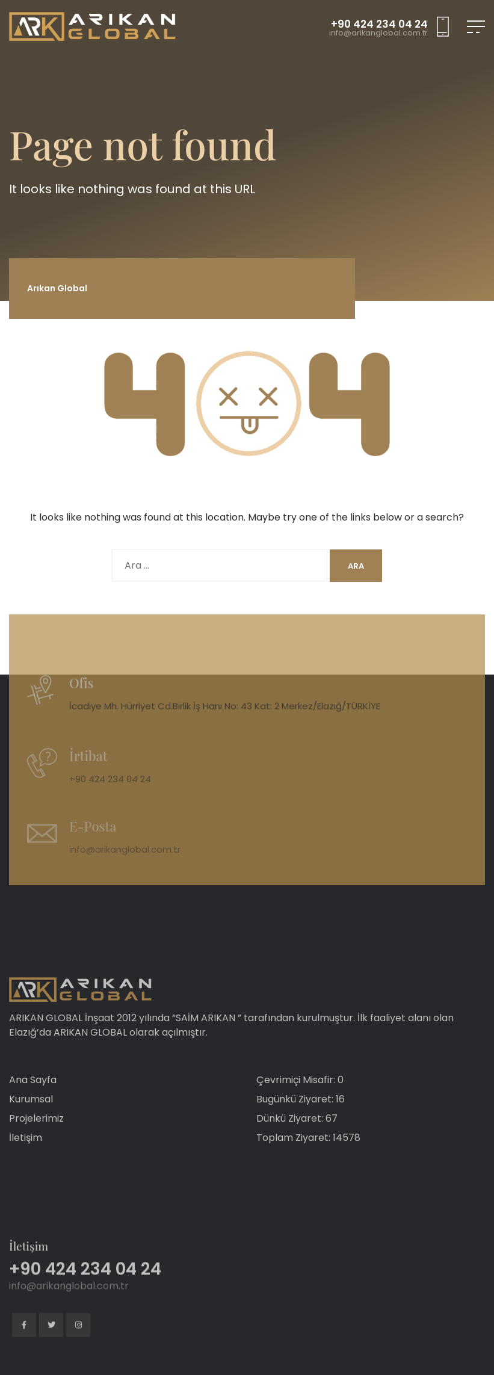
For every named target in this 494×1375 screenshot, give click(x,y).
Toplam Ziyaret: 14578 (308, 1161)
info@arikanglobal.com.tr (378, 33)
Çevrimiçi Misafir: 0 (300, 1103)
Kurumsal (31, 1122)
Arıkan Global (57, 288)
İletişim (25, 1161)
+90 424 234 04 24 (379, 24)
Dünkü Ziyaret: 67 (297, 1142)
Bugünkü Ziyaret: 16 (300, 1122)
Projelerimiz (36, 1142)
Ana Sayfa (33, 1103)
